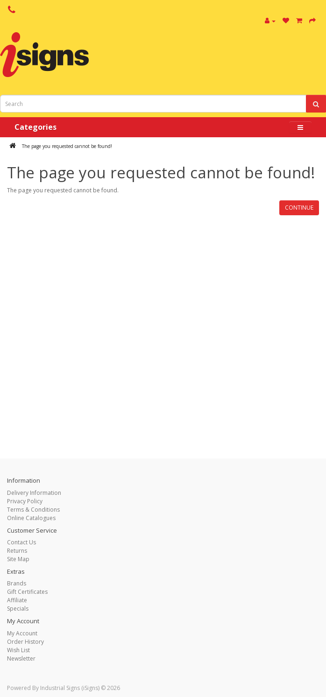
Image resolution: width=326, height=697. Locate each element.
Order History (25, 642)
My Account (22, 633)
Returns (17, 551)
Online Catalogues (31, 518)
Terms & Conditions (33, 510)
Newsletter (21, 658)
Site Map (18, 559)
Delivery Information (34, 493)
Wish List (18, 650)
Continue (299, 207)
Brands (16, 583)
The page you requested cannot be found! (67, 146)
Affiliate (17, 600)
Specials (17, 609)
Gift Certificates (27, 592)
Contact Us (21, 542)
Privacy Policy (25, 501)
